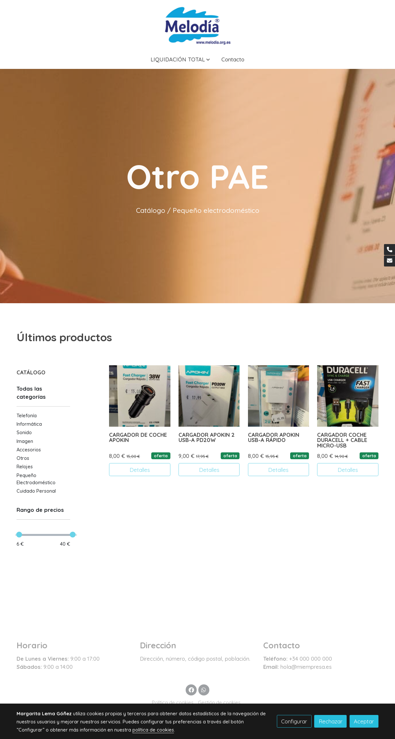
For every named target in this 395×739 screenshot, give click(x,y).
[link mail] (389, 260)
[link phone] (389, 249)
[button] (180, 59)
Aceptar (364, 721)
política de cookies (153, 730)
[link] (197, 24)
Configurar (294, 721)
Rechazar (330, 721)
